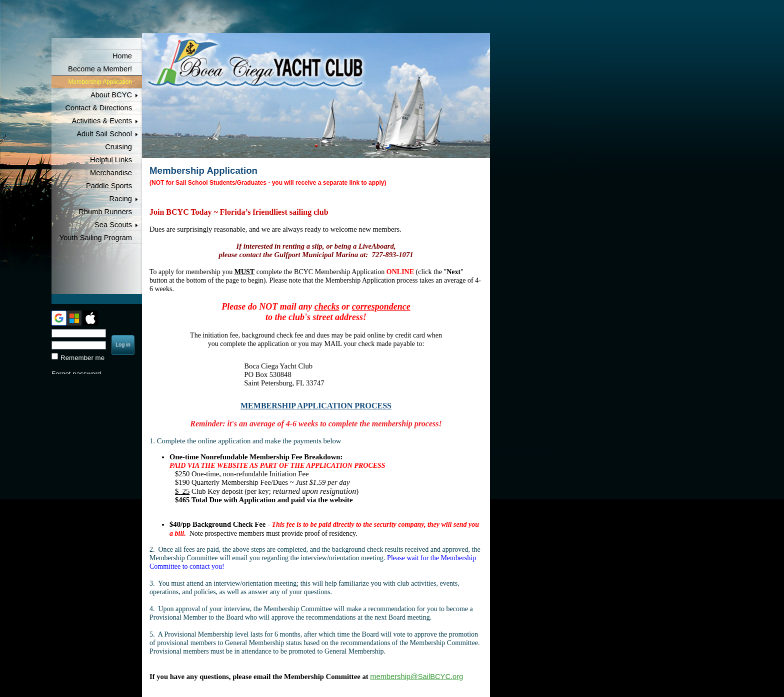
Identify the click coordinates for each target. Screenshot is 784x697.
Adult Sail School (104, 134)
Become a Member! (100, 69)
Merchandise (111, 173)
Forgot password (76, 373)
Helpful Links (111, 160)
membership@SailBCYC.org (416, 677)
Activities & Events (102, 121)
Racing (120, 199)
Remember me (82, 357)
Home (122, 56)
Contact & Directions (98, 108)
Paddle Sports (109, 186)
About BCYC (111, 95)
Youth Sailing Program (96, 238)
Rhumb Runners (105, 212)
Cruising (118, 147)
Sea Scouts (113, 225)
